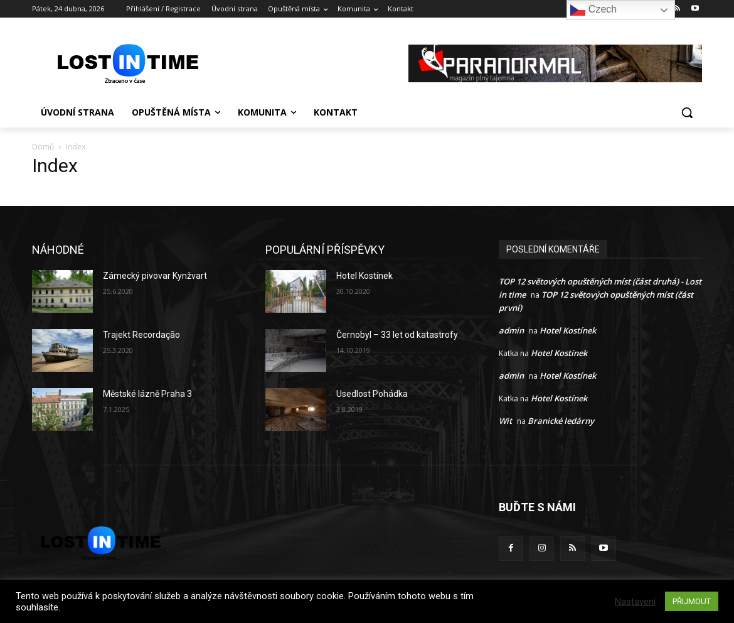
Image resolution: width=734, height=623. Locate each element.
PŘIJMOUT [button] (692, 601)
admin (511, 330)
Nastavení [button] (635, 601)
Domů (43, 146)
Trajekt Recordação (141, 335)
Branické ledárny (561, 420)
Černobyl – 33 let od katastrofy (397, 335)
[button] (687, 112)
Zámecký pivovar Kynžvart (155, 276)
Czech (593, 10)
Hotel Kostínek (364, 276)
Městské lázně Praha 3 (147, 394)
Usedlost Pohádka (372, 394)
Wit (505, 420)
